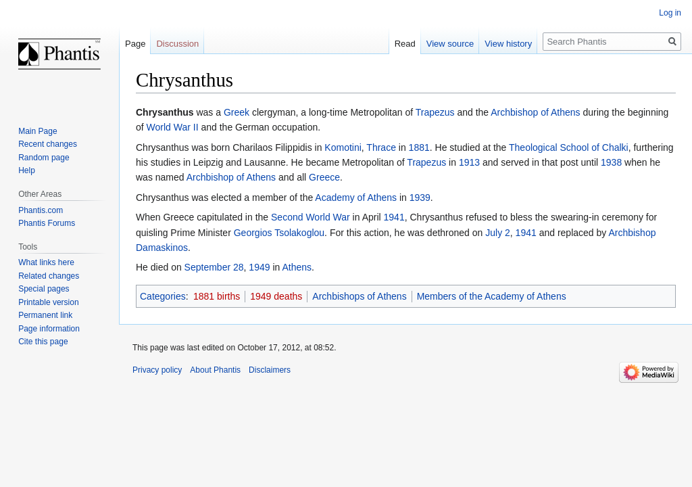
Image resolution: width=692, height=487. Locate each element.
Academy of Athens (356, 197)
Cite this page (43, 341)
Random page (43, 157)
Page (135, 44)
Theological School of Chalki (568, 147)
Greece (324, 177)
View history (508, 44)
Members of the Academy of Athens (491, 296)
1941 (394, 217)
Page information (49, 328)
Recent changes (47, 144)
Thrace (381, 147)
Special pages (43, 289)
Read (405, 44)
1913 (469, 162)
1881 (419, 147)
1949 (259, 267)
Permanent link (45, 315)
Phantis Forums (46, 223)
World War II (173, 127)
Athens (297, 267)
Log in (670, 13)
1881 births (216, 296)
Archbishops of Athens (359, 296)
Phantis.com (40, 210)
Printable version (48, 302)
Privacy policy (157, 370)
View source (450, 44)
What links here (46, 262)
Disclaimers (270, 370)
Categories (163, 296)
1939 (420, 197)
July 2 (497, 232)
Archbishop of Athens (535, 112)
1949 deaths (276, 296)
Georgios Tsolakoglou (279, 232)
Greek (236, 112)
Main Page (37, 131)
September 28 (214, 267)
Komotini (342, 147)
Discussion (177, 44)
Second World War (310, 217)
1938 (611, 162)
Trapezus (435, 112)
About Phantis (215, 370)
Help (26, 170)
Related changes (48, 276)
